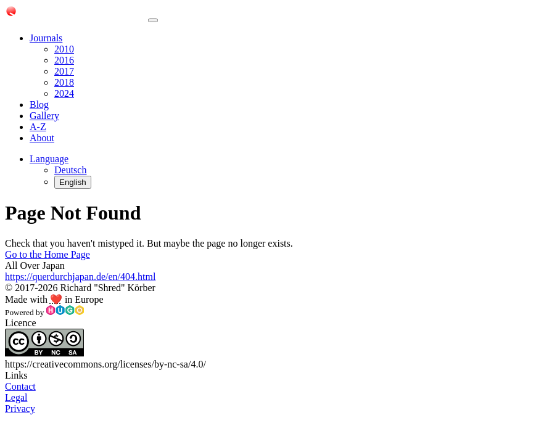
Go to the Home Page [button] (47, 254)
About (42, 138)
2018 (64, 82)
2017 (64, 71)
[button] (49, 159)
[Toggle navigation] (153, 20)
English (72, 182)
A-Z (38, 126)
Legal (16, 397)
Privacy (20, 408)
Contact (20, 386)
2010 (64, 49)
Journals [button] (46, 38)
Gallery (44, 115)
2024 (64, 93)
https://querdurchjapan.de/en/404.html (80, 276)
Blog (39, 104)
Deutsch (70, 170)
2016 (64, 60)
